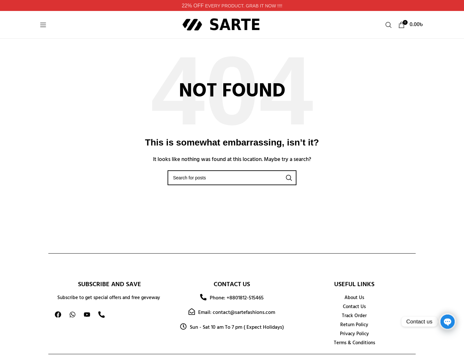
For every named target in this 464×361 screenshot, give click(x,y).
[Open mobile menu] (43, 24)
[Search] (388, 24)
